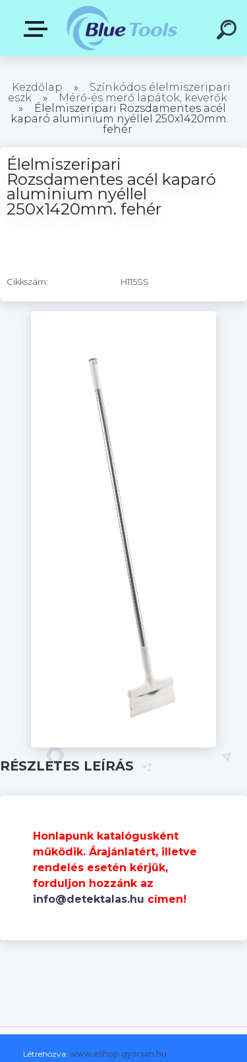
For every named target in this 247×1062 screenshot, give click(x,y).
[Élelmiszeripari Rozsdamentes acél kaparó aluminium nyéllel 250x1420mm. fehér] (123, 316)
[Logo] (122, 28)
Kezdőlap (37, 87)
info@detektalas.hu (88, 899)
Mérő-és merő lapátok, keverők (143, 97)
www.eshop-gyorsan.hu (118, 1054)
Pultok (38, 29)
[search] (228, 31)
